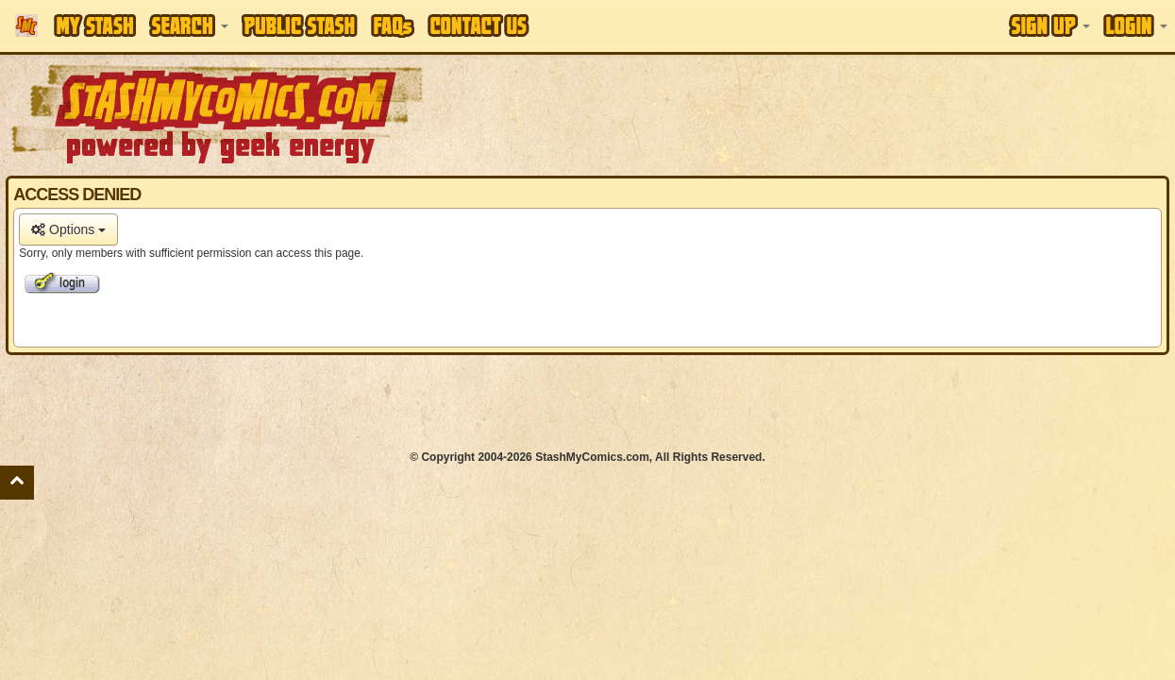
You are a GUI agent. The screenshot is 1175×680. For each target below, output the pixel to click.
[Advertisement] (588, 402)
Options (68, 229)
